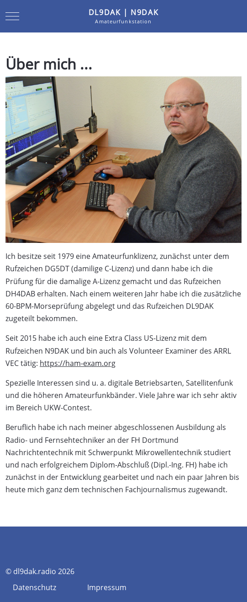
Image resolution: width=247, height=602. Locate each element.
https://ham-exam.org (78, 363)
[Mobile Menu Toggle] (12, 16)
